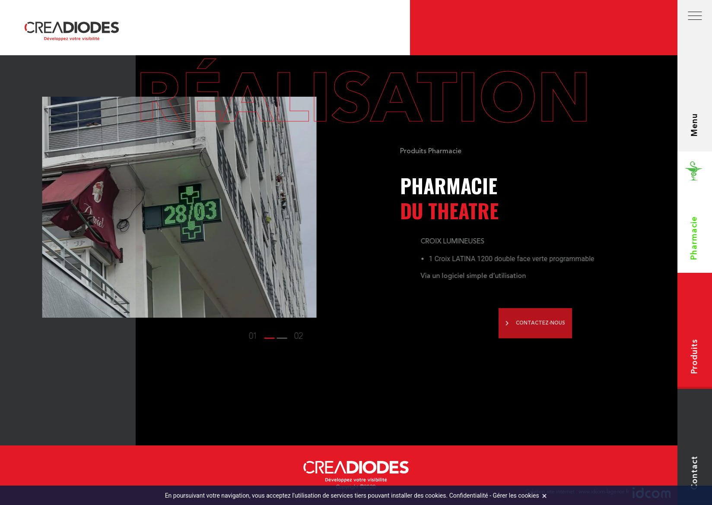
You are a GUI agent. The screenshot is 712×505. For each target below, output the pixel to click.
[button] (113, 336)
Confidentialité (468, 495)
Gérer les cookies (516, 495)
